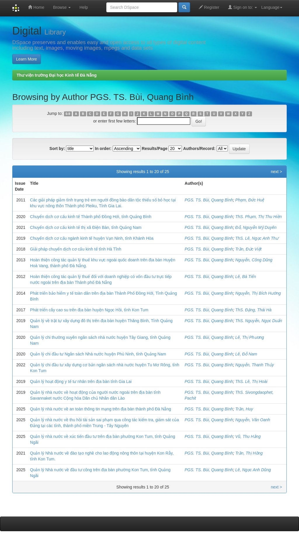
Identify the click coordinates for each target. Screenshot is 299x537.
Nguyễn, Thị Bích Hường (258, 293)
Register (209, 7)
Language (271, 7)
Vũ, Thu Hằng (248, 436)
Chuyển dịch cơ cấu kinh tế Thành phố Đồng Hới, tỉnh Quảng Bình (90, 216)
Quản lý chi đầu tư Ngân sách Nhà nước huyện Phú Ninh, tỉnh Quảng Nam (98, 354)
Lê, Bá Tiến (245, 276)
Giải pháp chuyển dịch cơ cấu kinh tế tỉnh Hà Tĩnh (75, 249)
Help (83, 7)
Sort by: (57, 148)
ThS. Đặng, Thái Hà (253, 310)
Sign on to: (242, 7)
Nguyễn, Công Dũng (253, 260)
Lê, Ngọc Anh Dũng (253, 469)
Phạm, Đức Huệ (249, 200)
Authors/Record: (199, 148)
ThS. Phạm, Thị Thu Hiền (258, 216)
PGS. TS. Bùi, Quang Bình (209, 200)
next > (276, 171)
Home (36, 7)
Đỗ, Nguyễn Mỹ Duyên (256, 227)
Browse (62, 7)
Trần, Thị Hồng (249, 453)
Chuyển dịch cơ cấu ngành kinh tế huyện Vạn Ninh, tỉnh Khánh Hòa (92, 238)
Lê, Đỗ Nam (246, 354)
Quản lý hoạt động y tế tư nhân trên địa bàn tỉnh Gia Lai (81, 381)
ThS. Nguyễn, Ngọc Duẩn (258, 320)
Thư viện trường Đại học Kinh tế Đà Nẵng (57, 75)
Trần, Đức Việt (248, 249)
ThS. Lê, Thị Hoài (251, 381)
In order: (103, 148)
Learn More (26, 59)
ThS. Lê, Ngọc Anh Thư (256, 238)
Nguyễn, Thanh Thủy (254, 364)
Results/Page (155, 148)
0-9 (68, 113)
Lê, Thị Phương (249, 337)
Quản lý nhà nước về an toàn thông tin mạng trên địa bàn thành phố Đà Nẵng (100, 409)
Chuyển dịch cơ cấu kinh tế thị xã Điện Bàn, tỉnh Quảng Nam (86, 227)
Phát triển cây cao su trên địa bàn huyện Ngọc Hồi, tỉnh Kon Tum (89, 310)
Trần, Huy (244, 409)
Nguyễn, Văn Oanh (252, 419)
